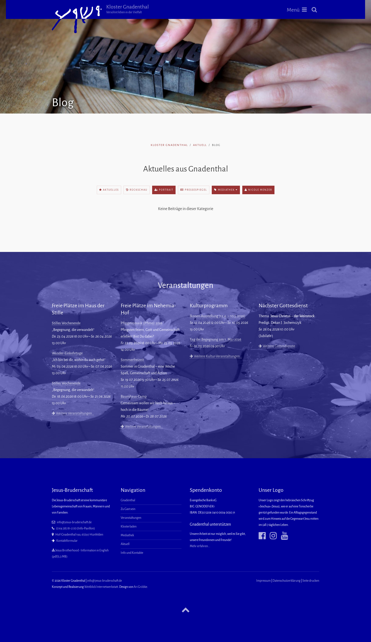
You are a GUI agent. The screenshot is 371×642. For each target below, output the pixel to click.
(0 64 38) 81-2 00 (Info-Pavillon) (75, 528)
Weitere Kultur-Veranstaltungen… (216, 356)
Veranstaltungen (131, 517)
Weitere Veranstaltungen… (73, 413)
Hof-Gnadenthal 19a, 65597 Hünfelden (79, 534)
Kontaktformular (67, 540)
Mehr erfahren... (200, 546)
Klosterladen (129, 526)
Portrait (164, 190)
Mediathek (226, 190)
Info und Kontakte (132, 552)
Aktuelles (109, 190)
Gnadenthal (128, 500)
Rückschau (136, 190)
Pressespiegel (193, 190)
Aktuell (200, 145)
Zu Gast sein (128, 509)
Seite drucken (310, 580)
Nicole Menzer (258, 190)
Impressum (263, 580)
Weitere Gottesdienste (277, 346)
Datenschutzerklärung (286, 580)
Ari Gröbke (140, 587)
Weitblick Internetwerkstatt (101, 587)
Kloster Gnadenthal (127, 9)
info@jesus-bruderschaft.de (74, 522)
